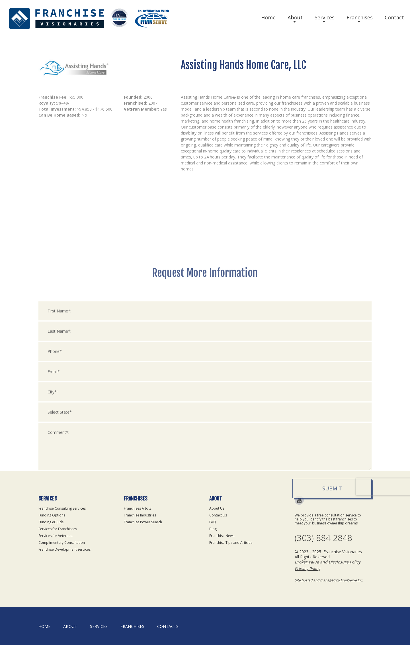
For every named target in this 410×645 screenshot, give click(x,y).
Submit (332, 567)
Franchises (360, 17)
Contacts (168, 626)
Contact (394, 17)
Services (325, 17)
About (295, 17)
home (44, 626)
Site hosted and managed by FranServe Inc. (329, 580)
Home (268, 17)
